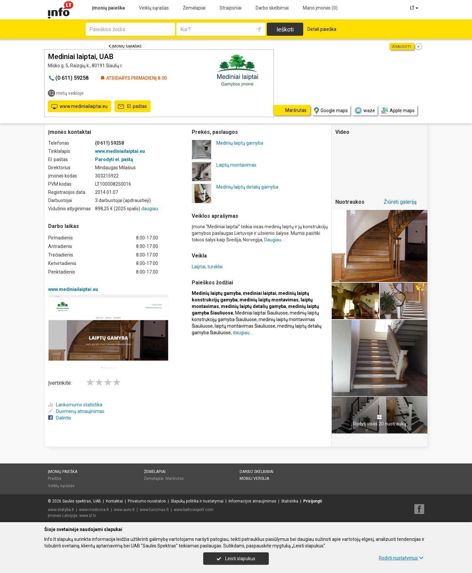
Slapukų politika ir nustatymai (197, 501)
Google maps (331, 110)
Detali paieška (321, 29)
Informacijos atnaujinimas (252, 501)
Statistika (289, 501)
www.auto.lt (124, 509)
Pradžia (54, 478)
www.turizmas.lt (154, 509)
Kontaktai (114, 501)
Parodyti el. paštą (114, 159)
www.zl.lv (87, 515)
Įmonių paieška (108, 7)
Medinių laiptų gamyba (239, 143)
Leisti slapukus (236, 558)
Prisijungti (312, 501)
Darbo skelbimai (272, 7)
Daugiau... (274, 239)
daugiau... (242, 332)
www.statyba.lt (61, 509)
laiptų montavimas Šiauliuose (245, 326)
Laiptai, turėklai (207, 266)
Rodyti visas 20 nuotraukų (379, 420)
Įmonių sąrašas (125, 46)
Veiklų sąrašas (154, 7)
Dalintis (59, 417)
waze (364, 110)
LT (414, 7)
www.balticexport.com (193, 509)
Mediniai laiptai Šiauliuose (261, 313)
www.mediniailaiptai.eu (79, 107)
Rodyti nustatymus (401, 558)
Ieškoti (285, 29)
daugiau (149, 208)
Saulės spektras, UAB (81, 501)
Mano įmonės (320, 7)
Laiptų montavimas (236, 165)
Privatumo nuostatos (147, 501)
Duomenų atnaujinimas (76, 411)
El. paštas (132, 107)
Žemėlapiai (194, 7)
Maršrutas (175, 478)
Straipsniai (231, 7)
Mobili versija (254, 478)
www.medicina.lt (94, 509)
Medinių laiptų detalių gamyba (247, 187)
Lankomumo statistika (75, 404)
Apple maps (398, 110)
